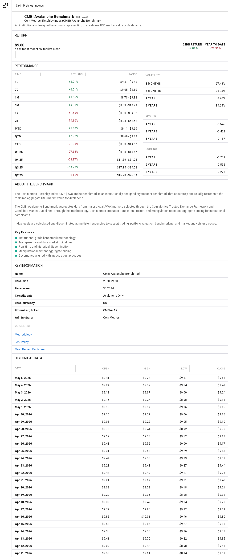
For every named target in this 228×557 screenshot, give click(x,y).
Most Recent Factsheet (30, 349)
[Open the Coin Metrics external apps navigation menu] (5, 5)
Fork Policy (22, 342)
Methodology (23, 334)
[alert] (5, 551)
